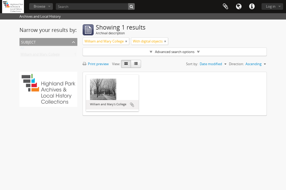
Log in (270, 6)
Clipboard (225, 6)
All (22, 49)
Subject (28, 41)
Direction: (236, 63)
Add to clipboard (132, 104)
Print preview (96, 63)
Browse (39, 6)
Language (238, 6)
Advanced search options (174, 51)
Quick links (251, 6)
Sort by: (192, 63)
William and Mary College (40, 55)
